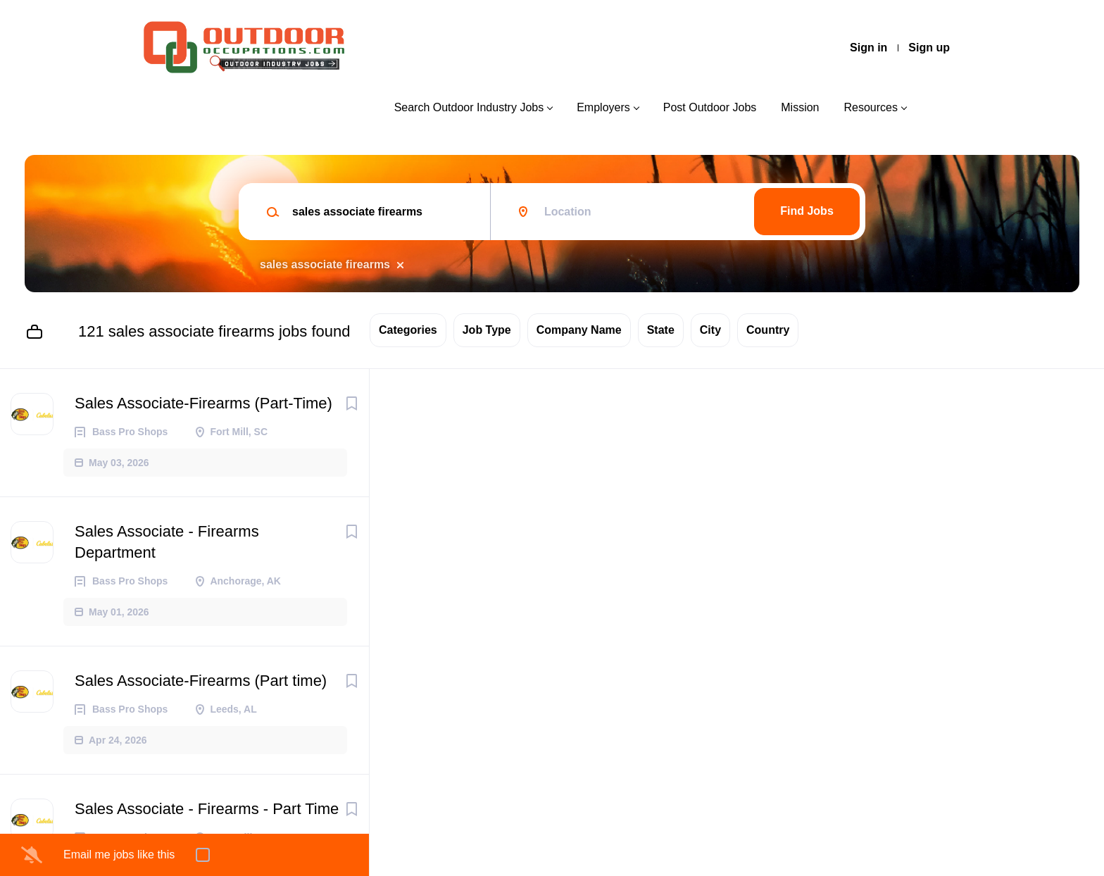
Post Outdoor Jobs (710, 107)
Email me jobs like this (119, 855)
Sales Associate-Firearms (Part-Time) (203, 403)
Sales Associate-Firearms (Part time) (201, 680)
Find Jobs (807, 211)
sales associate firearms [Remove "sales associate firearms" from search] (325, 264)
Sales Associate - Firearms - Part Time (207, 809)
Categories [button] (408, 330)
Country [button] (767, 330)
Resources (871, 107)
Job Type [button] (487, 330)
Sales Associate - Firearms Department (167, 542)
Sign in (868, 48)
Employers (603, 107)
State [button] (661, 330)
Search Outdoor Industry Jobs (469, 107)
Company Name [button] (579, 330)
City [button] (710, 330)
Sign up (929, 48)
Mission (800, 107)
